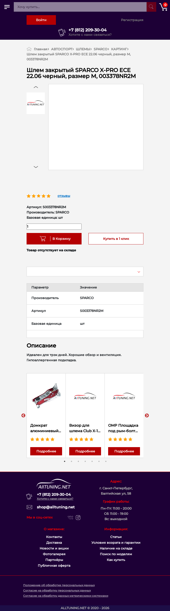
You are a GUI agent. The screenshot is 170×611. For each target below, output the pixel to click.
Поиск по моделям (116, 554)
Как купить (116, 560)
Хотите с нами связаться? (90, 34)
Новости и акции (54, 548)
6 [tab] (99, 461)
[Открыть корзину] (163, 7)
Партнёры (54, 560)
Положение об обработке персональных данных (59, 585)
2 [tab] (71, 461)
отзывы (64, 196)
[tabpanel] (46, 415)
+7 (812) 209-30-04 (88, 30)
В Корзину (60, 238)
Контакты (54, 537)
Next (147, 415)
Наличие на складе (116, 548)
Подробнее (46, 451)
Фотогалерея (54, 554)
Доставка (54, 543)
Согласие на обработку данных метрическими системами (65, 595)
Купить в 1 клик (116, 239)
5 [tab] (92, 461)
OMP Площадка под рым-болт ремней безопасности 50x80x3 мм (123, 428)
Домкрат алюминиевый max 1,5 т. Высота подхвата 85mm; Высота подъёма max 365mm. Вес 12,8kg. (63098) (46, 428)
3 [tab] (78, 461)
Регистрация (132, 20)
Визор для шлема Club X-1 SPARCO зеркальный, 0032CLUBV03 (83, 428)
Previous (23, 415)
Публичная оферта (54, 565)
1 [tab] (64, 461)
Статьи (116, 537)
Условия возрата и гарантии (115, 543)
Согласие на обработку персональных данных (57, 590)
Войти (41, 20)
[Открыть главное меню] (7, 7)
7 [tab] (106, 461)
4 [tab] (85, 461)
